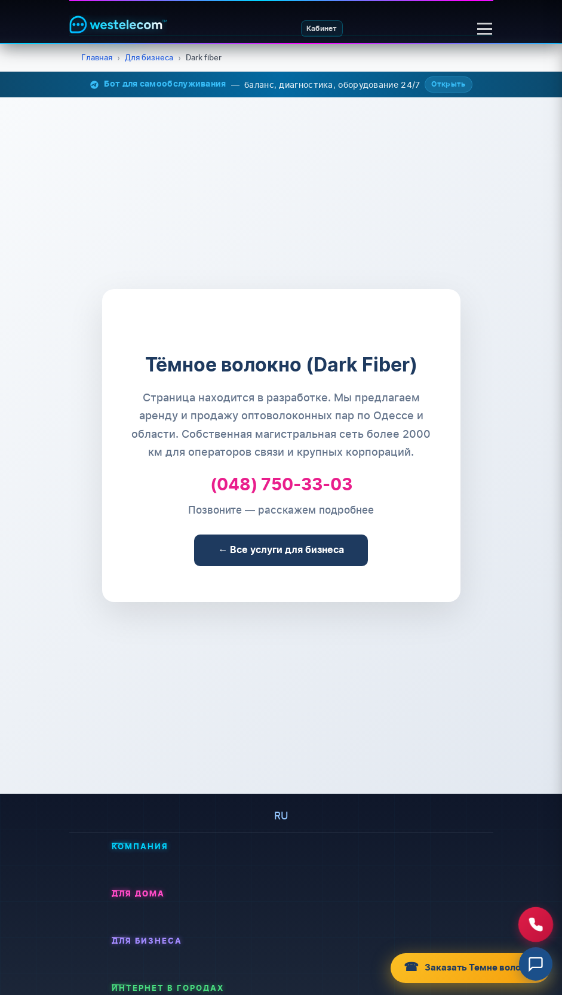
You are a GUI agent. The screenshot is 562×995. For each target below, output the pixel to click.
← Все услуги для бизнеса (281, 550)
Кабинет (319, 28)
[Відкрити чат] (535, 964)
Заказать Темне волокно (463, 967)
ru (281, 816)
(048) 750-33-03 (281, 486)
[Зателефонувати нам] (535, 924)
